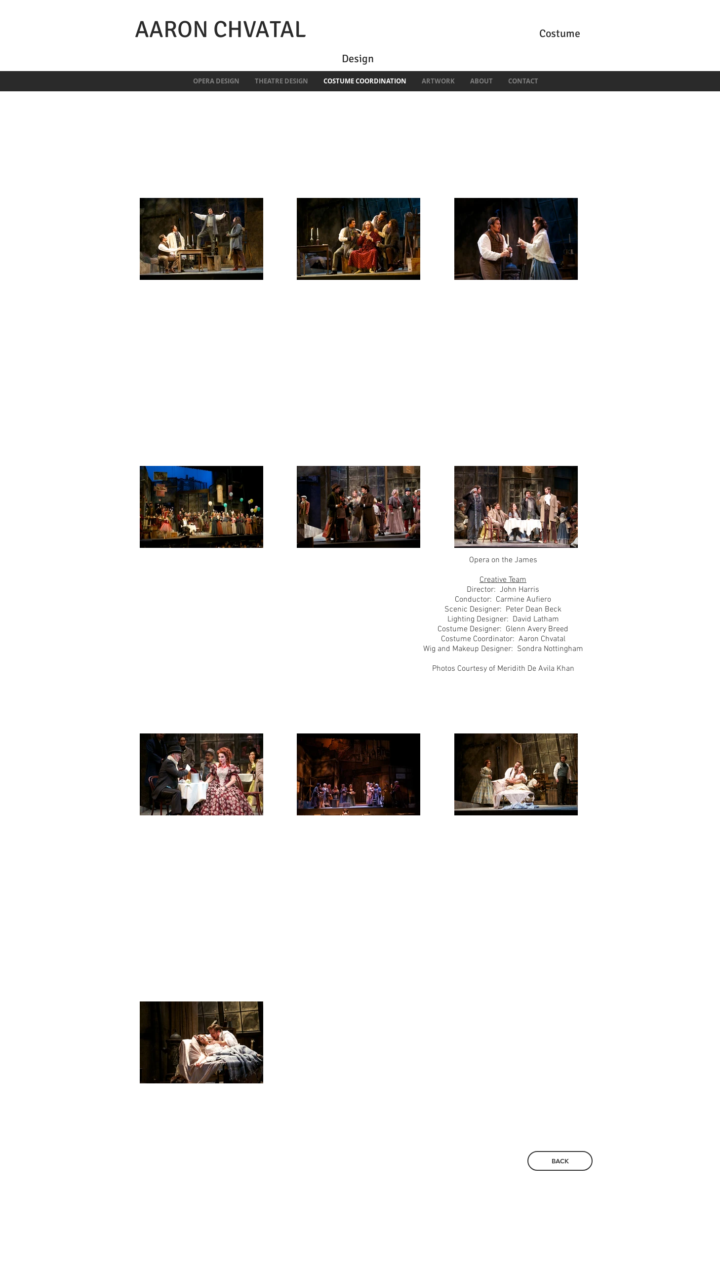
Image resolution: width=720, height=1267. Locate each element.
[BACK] (560, 1161)
